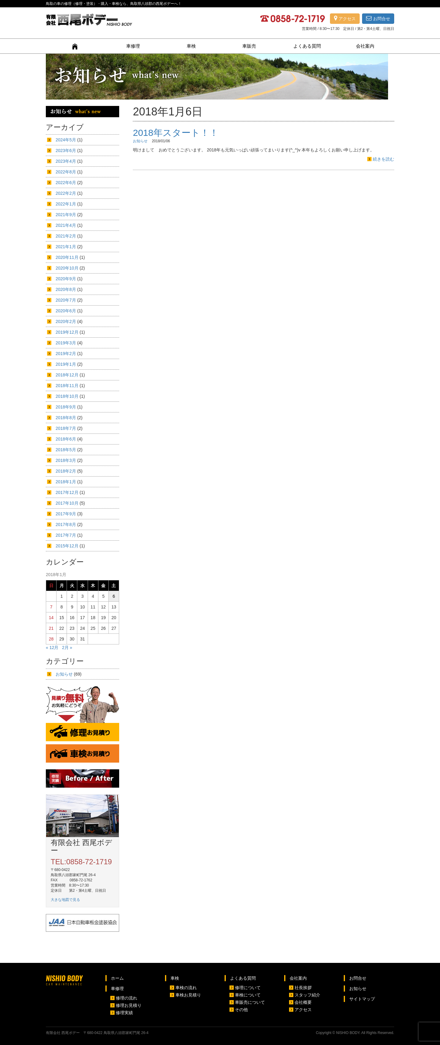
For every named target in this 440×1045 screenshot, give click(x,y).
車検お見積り (188, 994)
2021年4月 (66, 225)
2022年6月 (66, 182)
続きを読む (383, 159)
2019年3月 (66, 342)
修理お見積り (128, 1005)
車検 (191, 46)
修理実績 (124, 1012)
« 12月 (52, 647)
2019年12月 (67, 332)
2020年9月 (66, 278)
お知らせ (140, 141)
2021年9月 (66, 214)
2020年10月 (67, 268)
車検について (248, 994)
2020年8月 (66, 289)
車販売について (250, 1002)
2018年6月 (66, 439)
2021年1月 (66, 246)
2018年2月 (66, 471)
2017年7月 (66, 535)
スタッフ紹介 (307, 994)
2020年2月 (66, 321)
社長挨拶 (303, 987)
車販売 (249, 46)
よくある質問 (307, 46)
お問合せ (378, 18)
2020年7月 (66, 300)
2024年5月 (66, 139)
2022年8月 (66, 171)
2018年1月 (66, 481)
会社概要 (303, 1002)
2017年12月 (67, 492)
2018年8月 (66, 417)
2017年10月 (67, 503)
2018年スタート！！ (175, 133)
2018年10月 (67, 396)
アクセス (345, 18)
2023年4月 (66, 161)
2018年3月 (66, 460)
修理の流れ (126, 998)
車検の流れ (186, 987)
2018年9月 (66, 407)
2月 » (67, 647)
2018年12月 (67, 374)
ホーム (117, 978)
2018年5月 (66, 449)
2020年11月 (67, 257)
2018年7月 (66, 428)
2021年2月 (66, 236)
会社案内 (365, 46)
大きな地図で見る (65, 900)
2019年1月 (66, 364)
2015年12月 (67, 545)
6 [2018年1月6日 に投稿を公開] (114, 596)
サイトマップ (362, 998)
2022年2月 (66, 193)
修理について (248, 987)
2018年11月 (67, 385)
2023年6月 (66, 150)
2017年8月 (66, 524)
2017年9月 (66, 513)
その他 (241, 1009)
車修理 (133, 46)
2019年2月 (66, 353)
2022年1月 (66, 203)
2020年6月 (66, 310)
